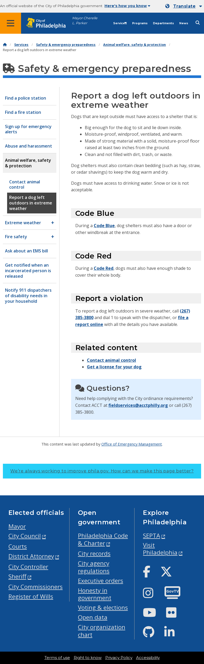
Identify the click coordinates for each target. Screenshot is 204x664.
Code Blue (104, 225)
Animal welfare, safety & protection (134, 44)
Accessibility (148, 657)
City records (94, 553)
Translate (184, 6)
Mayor (17, 526)
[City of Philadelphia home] (48, 23)
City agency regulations (94, 567)
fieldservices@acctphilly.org (138, 405)
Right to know (88, 657)
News (183, 23)
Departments (163, 23)
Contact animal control (111, 360)
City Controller (28, 567)
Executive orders (100, 581)
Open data (92, 617)
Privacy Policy (118, 657)
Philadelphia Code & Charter (103, 539)
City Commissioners (35, 587)
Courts (17, 546)
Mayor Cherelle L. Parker (84, 20)
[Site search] (197, 22)
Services (120, 23)
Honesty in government (94, 594)
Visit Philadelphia (160, 549)
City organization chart (101, 631)
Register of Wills (30, 596)
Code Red (103, 268)
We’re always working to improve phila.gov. (102, 470)
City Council (24, 536)
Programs (140, 23)
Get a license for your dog (114, 367)
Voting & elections (103, 607)
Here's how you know (127, 6)
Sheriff (17, 576)
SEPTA (151, 535)
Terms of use (57, 657)
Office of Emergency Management (131, 444)
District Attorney (31, 556)
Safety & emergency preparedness (66, 44)
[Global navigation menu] (10, 23)
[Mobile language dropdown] (183, 6)
